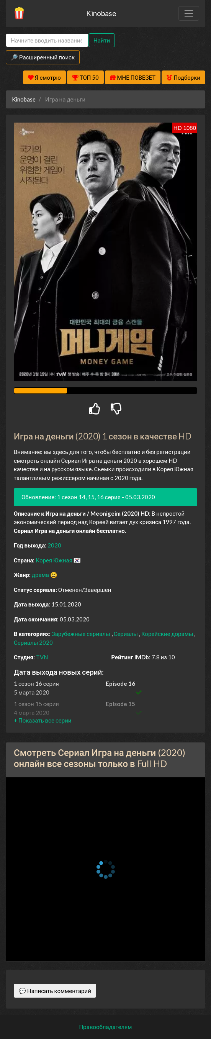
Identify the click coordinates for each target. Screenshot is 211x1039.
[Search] (47, 40)
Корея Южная (55, 560)
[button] (42, 720)
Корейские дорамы (168, 633)
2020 (54, 545)
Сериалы (126, 633)
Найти (101, 40)
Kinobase (101, 13)
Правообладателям (105, 1026)
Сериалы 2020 (33, 642)
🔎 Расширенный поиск (43, 57)
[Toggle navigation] (188, 13)
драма (41, 574)
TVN (42, 657)
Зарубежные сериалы (81, 633)
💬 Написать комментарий (55, 990)
